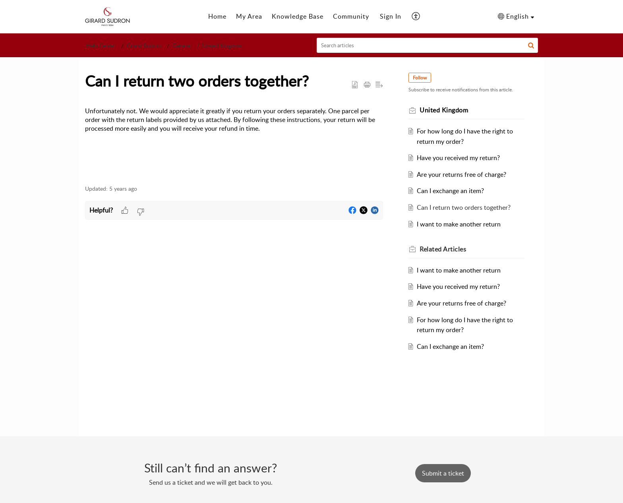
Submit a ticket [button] (443, 473)
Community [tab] (351, 16)
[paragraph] (234, 124)
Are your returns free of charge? (461, 174)
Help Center (101, 45)
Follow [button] (420, 77)
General (181, 45)
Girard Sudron (144, 45)
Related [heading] (443, 249)
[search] (427, 45)
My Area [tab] (249, 16)
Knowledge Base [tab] (297, 16)
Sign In (390, 16)
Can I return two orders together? (464, 207)
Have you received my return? (458, 157)
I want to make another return (459, 224)
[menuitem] (390, 17)
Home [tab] (217, 16)
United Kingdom (222, 45)
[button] (416, 17)
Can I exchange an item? (450, 190)
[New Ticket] (443, 473)
